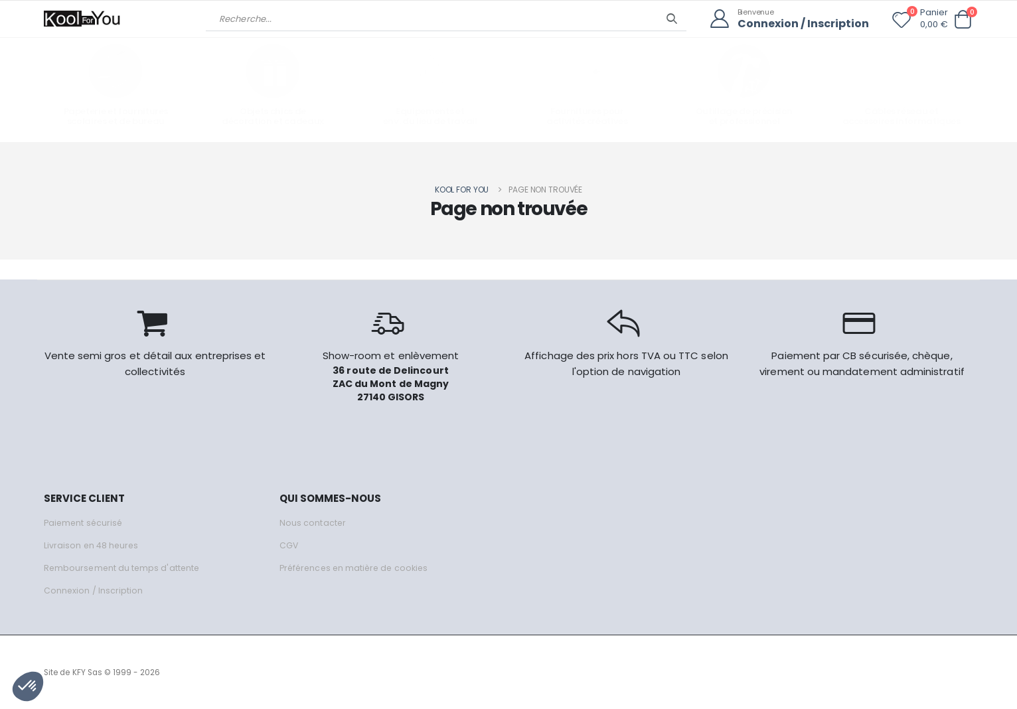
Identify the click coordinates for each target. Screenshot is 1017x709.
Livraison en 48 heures (92, 544)
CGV (289, 544)
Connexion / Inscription (800, 24)
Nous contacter (313, 522)
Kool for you (462, 189)
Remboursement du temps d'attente (123, 567)
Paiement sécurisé (84, 522)
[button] (962, 20)
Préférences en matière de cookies (357, 567)
